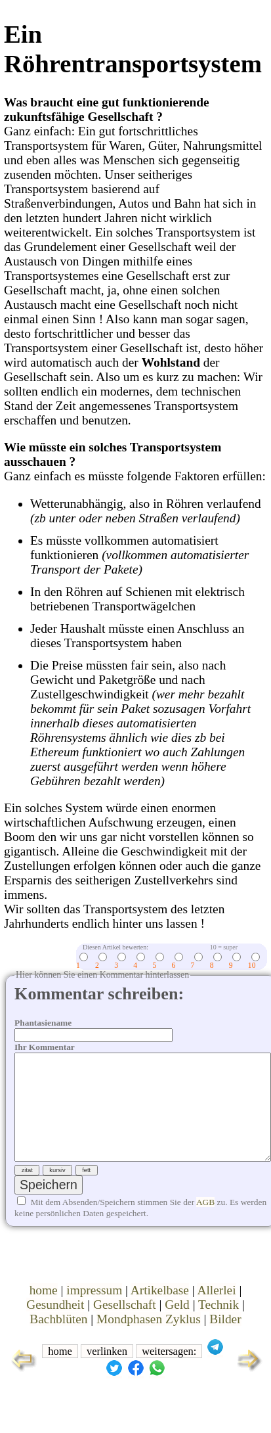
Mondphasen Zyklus (148, 1340)
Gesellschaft (124, 1325)
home (44, 1311)
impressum (94, 1311)
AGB (205, 1223)
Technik (218, 1325)
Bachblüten (58, 1340)
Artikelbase (160, 1311)
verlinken (107, 1372)
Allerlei (216, 1311)
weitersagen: (169, 1372)
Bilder (225, 1340)
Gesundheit (55, 1325)
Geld (177, 1325)
